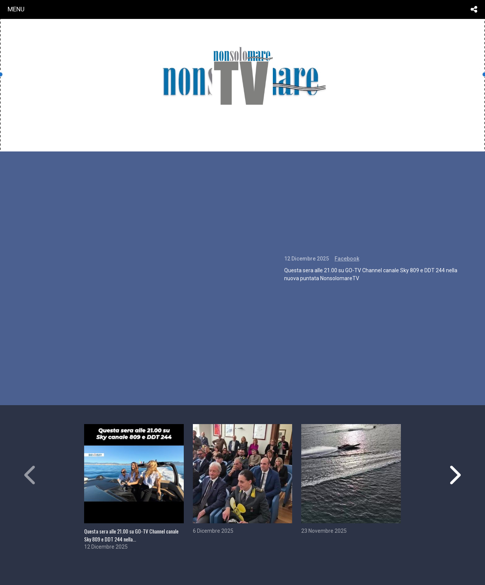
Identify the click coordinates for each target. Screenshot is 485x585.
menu (16, 9)
